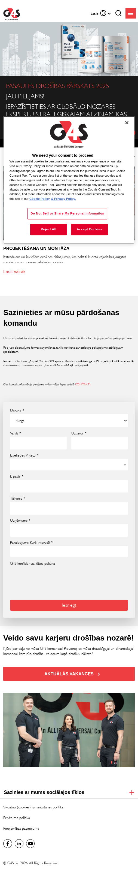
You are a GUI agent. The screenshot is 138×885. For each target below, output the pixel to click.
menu (130, 13)
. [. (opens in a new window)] (90, 384)
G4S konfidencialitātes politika (32, 563)
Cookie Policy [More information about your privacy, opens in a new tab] (39, 198)
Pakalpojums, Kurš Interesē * (31, 543)
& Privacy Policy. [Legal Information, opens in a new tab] (63, 198)
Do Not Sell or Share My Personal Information (67, 213)
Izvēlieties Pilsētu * (24, 455)
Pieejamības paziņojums (21, 828)
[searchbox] (15, 551)
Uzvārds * (79, 433)
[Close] (127, 123)
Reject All (48, 229)
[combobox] (69, 464)
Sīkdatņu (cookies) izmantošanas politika (33, 807)
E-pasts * (16, 476)
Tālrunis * (17, 498)
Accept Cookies (89, 229)
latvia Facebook (7, 843)
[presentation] (39, 579)
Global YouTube (30, 843)
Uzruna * (17, 411)
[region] (69, 180)
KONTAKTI (82, 384)
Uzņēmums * (20, 520)
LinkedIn (19, 843)
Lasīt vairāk (14, 271)
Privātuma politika (16, 817)
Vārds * (15, 433)
